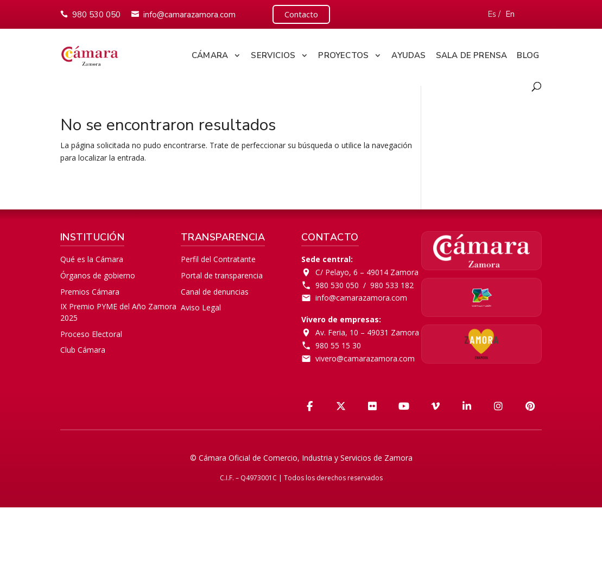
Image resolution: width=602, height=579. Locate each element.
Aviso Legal (201, 307)
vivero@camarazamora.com (365, 358)
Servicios (273, 55)
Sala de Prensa (472, 55)
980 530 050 (96, 14)
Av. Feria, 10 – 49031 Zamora (367, 332)
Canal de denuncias (215, 292)
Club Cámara (82, 350)
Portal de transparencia (222, 275)
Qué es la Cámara (91, 259)
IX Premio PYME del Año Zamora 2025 (118, 311)
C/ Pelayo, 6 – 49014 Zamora (367, 272)
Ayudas (408, 55)
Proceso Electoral (91, 334)
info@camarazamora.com (189, 14)
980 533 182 (392, 285)
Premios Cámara (89, 292)
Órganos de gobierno (97, 275)
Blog (528, 55)
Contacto (301, 14)
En (510, 14)
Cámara (210, 55)
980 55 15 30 (338, 345)
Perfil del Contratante (218, 259)
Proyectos (343, 55)
